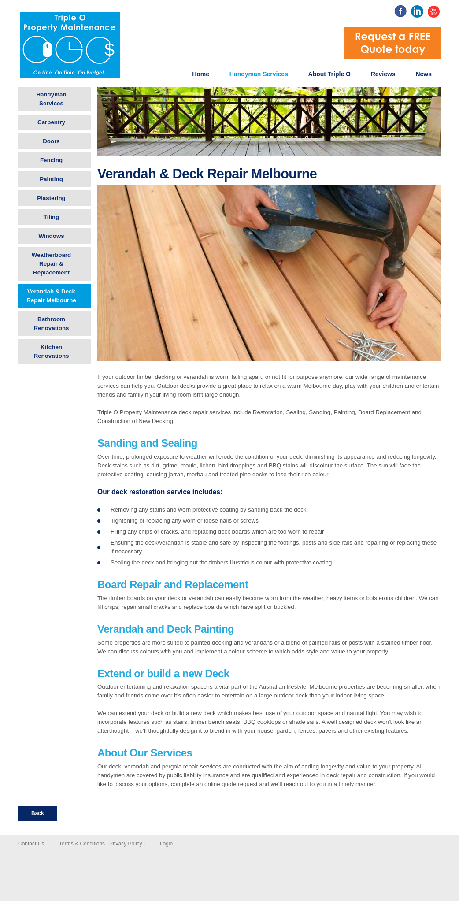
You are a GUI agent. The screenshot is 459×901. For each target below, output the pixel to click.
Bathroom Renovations (51, 323)
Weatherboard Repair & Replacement (51, 264)
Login (166, 844)
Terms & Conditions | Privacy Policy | (102, 844)
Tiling (51, 217)
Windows (51, 236)
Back (37, 813)
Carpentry (51, 122)
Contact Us (31, 844)
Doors (51, 141)
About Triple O (329, 74)
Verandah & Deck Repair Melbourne (51, 296)
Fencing (51, 160)
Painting (51, 179)
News (423, 74)
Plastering (51, 198)
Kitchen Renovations (51, 351)
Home (200, 74)
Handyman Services (259, 74)
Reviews (383, 74)
